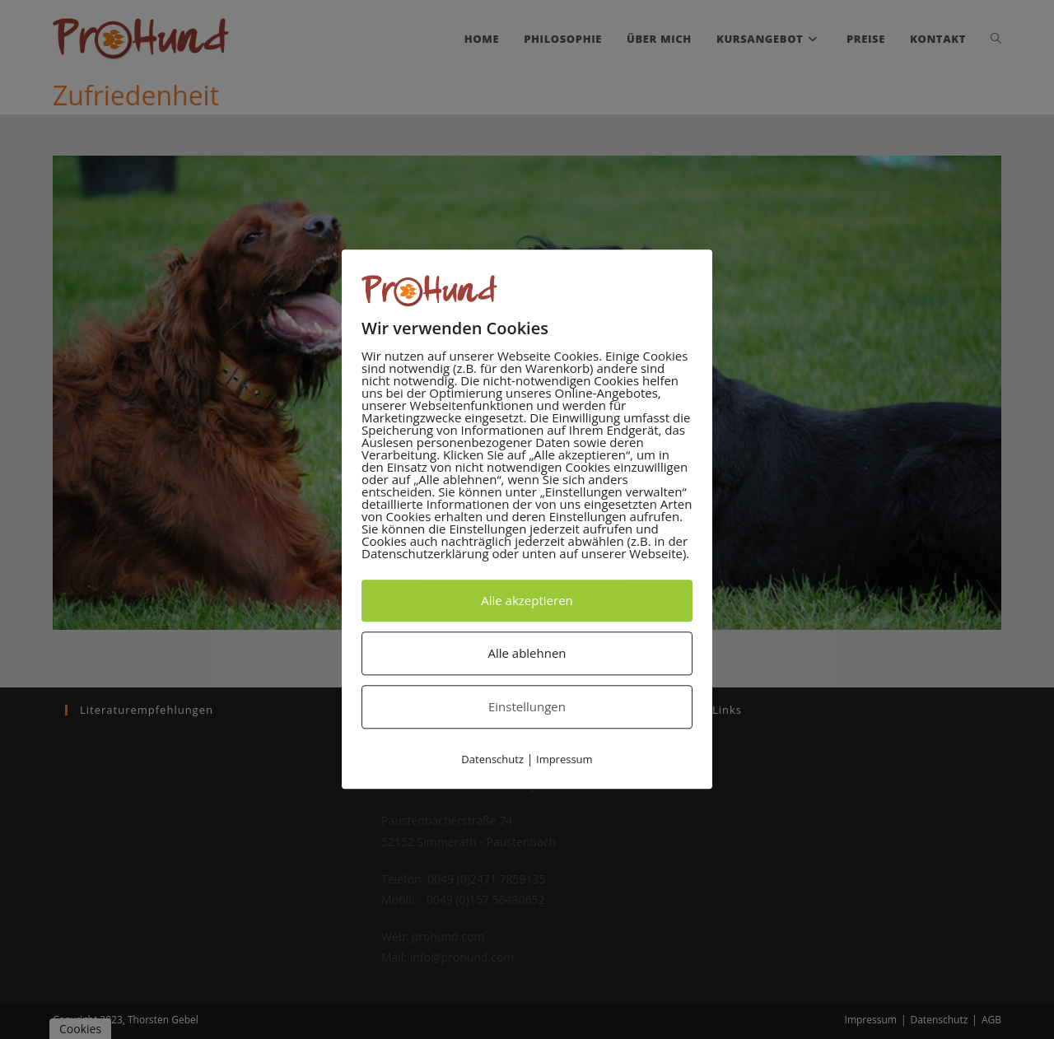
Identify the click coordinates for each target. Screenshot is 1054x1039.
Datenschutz (492, 759)
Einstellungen (527, 706)
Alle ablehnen (526, 653)
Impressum (564, 759)
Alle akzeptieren (527, 600)
